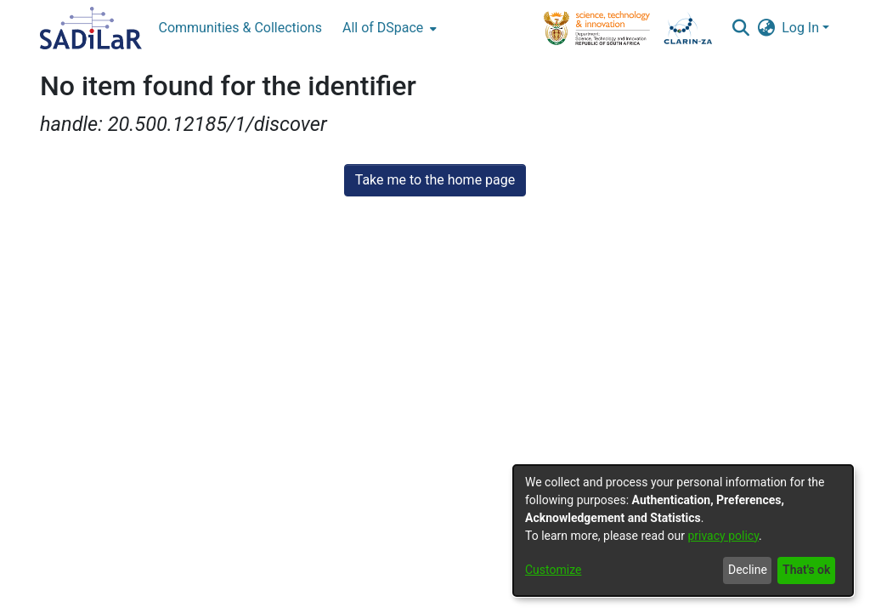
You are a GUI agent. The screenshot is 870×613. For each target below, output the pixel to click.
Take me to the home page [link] (435, 180)
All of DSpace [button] (382, 28)
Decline (747, 569)
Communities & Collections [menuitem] (240, 28)
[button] (740, 28)
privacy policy (723, 535)
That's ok (806, 569)
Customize (553, 569)
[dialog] (683, 530)
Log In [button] (802, 28)
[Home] (91, 28)
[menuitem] (388, 28)
